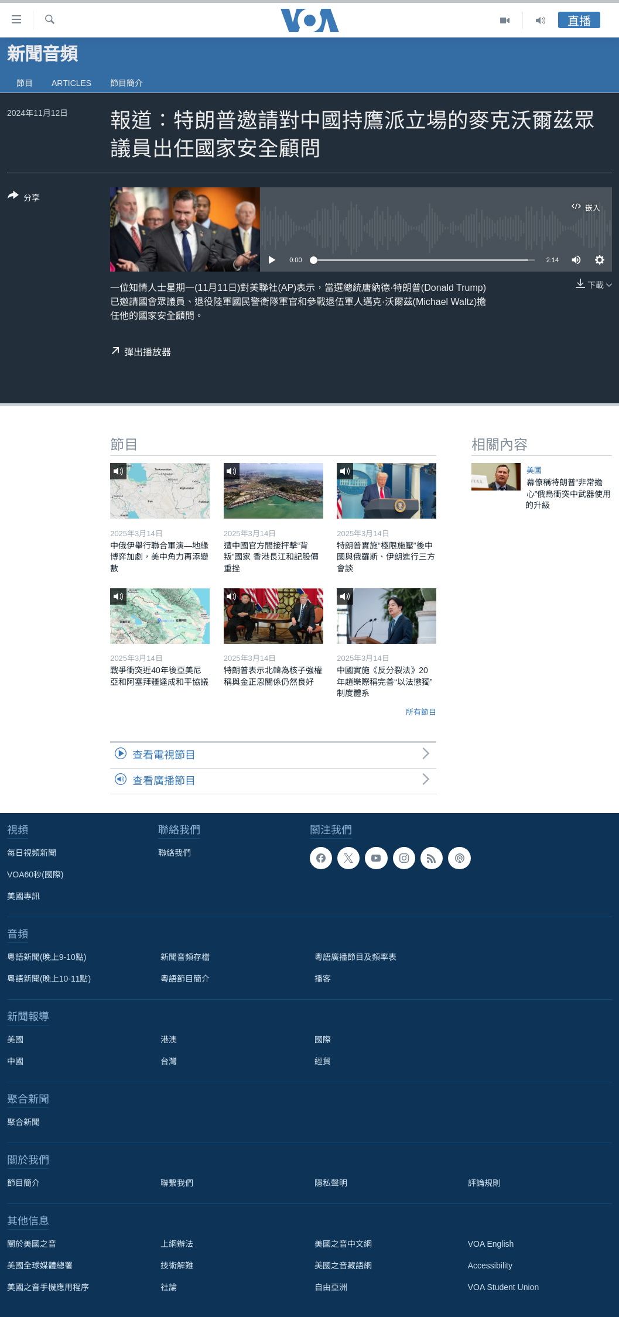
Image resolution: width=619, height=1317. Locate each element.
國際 (322, 1039)
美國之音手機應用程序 (48, 1287)
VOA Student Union (503, 1287)
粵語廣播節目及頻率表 (355, 957)
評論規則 (484, 1183)
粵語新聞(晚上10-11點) (49, 978)
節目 (24, 83)
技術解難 (176, 1265)
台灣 (168, 1061)
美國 (534, 470)
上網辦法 (176, 1244)
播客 (322, 978)
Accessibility (490, 1265)
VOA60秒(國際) (35, 874)
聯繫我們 (176, 1183)
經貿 (322, 1061)
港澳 (168, 1039)
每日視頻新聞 (31, 853)
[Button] (24, 199)
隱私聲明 (330, 1183)
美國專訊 (23, 896)
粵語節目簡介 (185, 978)
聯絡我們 (174, 853)
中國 (15, 1061)
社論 (168, 1287)
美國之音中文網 (343, 1244)
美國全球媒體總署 (40, 1265)
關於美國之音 (31, 1244)
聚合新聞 (23, 1122)
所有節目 (421, 712)
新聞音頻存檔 (185, 957)
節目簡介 (126, 83)
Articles (71, 83)
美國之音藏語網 (343, 1265)
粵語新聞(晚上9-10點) (46, 957)
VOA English (491, 1244)
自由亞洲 (330, 1287)
